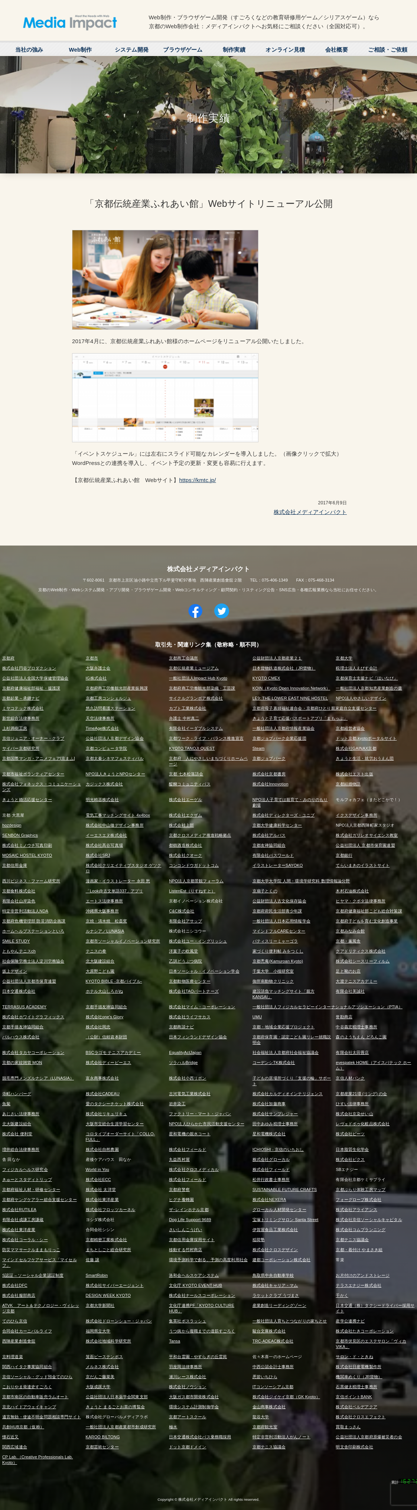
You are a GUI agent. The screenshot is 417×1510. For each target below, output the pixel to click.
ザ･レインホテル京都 (189, 1209)
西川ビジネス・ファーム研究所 (31, 881)
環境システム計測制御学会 (194, 1407)
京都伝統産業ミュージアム (194, 668)
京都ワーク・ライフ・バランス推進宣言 (206, 738)
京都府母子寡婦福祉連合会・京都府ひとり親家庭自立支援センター (315, 708)
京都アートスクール (187, 1417)
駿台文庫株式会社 (269, 1331)
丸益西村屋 (179, 1159)
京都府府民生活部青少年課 (277, 911)
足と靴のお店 (348, 971)
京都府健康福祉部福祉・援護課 (31, 688)
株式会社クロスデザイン (275, 1249)
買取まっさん (348, 1427)
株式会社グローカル (271, 1159)
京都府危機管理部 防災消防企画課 (33, 921)
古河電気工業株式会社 (190, 1093)
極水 (173, 1427)
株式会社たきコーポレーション (365, 1331)
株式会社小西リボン (187, 1078)
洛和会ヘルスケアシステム (194, 1275)
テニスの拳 (96, 951)
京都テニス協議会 (352, 1239)
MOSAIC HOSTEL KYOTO (27, 855)
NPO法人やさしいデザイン (361, 698)
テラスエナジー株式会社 (358, 1285)
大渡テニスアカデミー (356, 981)
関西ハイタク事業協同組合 (27, 1366)
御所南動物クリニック (273, 981)
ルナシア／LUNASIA (105, 931)
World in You (97, 1169)
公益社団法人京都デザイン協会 (115, 738)
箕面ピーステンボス (104, 1356)
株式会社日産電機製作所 (358, 1366)
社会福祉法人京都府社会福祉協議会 (286, 1052)
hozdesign (12, 825)
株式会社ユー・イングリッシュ (198, 941)
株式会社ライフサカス (190, 1017)
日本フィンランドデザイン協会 (198, 1037)
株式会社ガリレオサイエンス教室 (367, 835)
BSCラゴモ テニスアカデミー (113, 1052)
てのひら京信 (14, 1321)
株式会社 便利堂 (17, 1134)
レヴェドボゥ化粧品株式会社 (363, 1124)
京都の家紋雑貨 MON (22, 1062)
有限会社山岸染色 (18, 901)
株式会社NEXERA (269, 1199)
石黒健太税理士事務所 (356, 1386)
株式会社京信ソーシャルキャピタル (369, 1219)
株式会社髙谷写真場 (104, 845)
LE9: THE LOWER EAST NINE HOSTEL (290, 698)
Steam (259, 748)
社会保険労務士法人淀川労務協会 (33, 961)
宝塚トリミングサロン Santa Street (286, 1219)
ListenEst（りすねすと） (192, 891)
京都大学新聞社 (100, 1305)
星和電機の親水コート (190, 1134)
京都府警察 (179, 1189)
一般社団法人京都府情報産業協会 (284, 728)
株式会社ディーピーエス (108, 1062)
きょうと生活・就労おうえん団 (365, 758)
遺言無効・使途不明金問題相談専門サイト (41, 1417)
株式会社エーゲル (185, 799)
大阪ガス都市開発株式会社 (194, 1397)
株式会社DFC (14, 1285)
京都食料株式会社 (18, 891)
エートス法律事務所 (104, 901)
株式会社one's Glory (105, 1017)
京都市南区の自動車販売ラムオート (35, 1397)
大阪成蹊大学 (98, 1386)
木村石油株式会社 (352, 891)
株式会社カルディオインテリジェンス (288, 1093)
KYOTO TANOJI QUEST (192, 748)
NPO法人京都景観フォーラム (196, 881)
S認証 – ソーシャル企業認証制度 (32, 1275)
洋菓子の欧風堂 (183, 951)
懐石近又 (10, 1437)
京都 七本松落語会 (186, 774)
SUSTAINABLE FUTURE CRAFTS (285, 1189)
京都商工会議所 (183, 658)
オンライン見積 (285, 49)
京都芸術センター (102, 1447)
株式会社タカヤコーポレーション (33, 1052)
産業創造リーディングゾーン (279, 1305)
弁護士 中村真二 (184, 718)
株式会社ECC (98, 1179)
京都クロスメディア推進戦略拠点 (200, 835)
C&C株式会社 (181, 911)
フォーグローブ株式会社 (358, 1199)
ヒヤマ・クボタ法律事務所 (360, 901)
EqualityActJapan (185, 1052)
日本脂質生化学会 (352, 1149)
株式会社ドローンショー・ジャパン (119, 1321)
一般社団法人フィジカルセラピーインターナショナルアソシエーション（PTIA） (328, 1007)
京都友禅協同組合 (269, 845)
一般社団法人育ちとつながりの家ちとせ (290, 1321)
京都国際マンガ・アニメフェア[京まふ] (38, 758)
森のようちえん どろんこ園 (361, 1037)
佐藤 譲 (93, 1259)
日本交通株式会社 (18, 991)
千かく (342, 1295)
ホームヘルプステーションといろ (33, 931)
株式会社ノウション (187, 1386)
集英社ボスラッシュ (187, 1321)
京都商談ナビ (181, 1027)
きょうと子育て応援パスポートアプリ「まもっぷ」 (300, 718)
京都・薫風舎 (348, 941)
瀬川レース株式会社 (187, 1376)
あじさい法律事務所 (20, 1114)
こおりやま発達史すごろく (27, 1386)
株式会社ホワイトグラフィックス (33, 1017)
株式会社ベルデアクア (356, 1407)
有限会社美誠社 (350, 991)
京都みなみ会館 (350, 931)
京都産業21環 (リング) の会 (361, 1093)
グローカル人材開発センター (279, 1209)
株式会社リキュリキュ (106, 1114)
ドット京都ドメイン (187, 1447)
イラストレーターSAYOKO (278, 865)
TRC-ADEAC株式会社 (273, 1341)
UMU (257, 1017)
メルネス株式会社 (102, 1366)
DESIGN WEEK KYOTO (108, 1295)
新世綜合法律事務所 (20, 718)
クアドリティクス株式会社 (360, 951)
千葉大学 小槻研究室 (273, 971)
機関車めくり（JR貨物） (359, 1376)
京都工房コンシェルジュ (108, 698)
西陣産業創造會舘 (18, 1341)
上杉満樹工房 (14, 728)
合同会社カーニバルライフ (27, 1331)
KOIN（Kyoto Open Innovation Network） (291, 688)
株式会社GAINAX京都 (356, 748)
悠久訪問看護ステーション (111, 708)
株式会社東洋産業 (102, 1199)
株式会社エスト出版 (354, 774)
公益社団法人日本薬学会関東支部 (117, 1397)
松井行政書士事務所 (271, 1179)
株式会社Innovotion (271, 784)
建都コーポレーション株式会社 (281, 1259)
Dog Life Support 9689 (190, 1219)
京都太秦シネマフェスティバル (115, 758)
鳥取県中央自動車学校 (273, 1275)
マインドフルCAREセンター (279, 931)
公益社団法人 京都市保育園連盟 (365, 845)
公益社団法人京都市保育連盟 (29, 981)
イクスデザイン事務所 (356, 815)
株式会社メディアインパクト (310, 512)
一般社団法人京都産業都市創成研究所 (121, 1427)
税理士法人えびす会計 (356, 668)
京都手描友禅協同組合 (106, 1007)
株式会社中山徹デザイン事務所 (115, 825)
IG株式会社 (96, 678)
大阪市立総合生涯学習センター (115, 1124)
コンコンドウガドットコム (194, 865)
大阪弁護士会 (98, 668)
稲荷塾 (259, 1239)
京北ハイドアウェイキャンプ (29, 1407)
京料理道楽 (12, 1356)
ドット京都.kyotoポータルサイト (366, 738)
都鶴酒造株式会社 (185, 845)
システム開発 (132, 49)
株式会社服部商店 (18, 1295)
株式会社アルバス (269, 835)
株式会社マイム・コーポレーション (202, 1007)
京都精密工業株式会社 (106, 1239)
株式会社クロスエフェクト (360, 1417)
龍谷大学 (261, 1417)
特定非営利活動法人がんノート (281, 1437)
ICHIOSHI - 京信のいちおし (278, 1149)
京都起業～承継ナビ (20, 698)
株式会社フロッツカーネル (111, 1209)
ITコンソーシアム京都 (273, 1386)
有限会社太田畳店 (352, 1052)
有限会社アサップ (185, 921)
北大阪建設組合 (100, 961)
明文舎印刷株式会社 (354, 1447)
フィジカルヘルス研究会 (25, 1169)
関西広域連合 (14, 1447)
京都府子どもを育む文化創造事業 (367, 921)
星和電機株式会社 (269, 1134)
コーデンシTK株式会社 (274, 1062)
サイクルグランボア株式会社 (196, 698)
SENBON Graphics (20, 835)
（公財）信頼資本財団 (106, 1037)
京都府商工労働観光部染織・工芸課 (202, 688)
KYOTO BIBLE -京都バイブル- (114, 981)
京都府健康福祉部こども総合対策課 (369, 911)
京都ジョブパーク (269, 758)
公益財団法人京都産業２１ (277, 658)
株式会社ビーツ (350, 1134)
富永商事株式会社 (102, 1078)
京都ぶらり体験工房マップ (360, 1189)
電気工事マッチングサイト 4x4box (118, 815)
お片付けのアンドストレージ (363, 1275)
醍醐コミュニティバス (190, 784)
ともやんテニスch (19, 951)
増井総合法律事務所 (20, 1149)
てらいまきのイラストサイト (363, 865)
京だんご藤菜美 (100, 1376)
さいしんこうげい (185, 1229)
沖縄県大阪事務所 (102, 911)
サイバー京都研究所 (20, 748)
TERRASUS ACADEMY (24, 1007)
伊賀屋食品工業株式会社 (275, 1229)
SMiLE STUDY (16, 941)
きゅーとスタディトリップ (27, 1179)
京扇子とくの (265, 891)
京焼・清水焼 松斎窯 (106, 921)
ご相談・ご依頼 (387, 49)
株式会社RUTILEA (19, 1209)
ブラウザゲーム (182, 49)
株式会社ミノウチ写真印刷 (27, 845)
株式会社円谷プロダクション (29, 668)
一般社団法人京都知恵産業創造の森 (369, 688)
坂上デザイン (14, 971)
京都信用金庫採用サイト (192, 1239)
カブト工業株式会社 (187, 708)
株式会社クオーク (185, 855)
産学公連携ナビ (350, 1321)
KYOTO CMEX (266, 678)
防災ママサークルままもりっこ (31, 1249)
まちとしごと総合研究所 (108, 1249)
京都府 (8, 658)
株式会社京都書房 (269, 774)
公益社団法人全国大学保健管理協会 (35, 678)
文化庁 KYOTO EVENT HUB (195, 1285)
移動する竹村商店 (185, 1249)
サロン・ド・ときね (354, 1356)
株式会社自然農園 (102, 1149)
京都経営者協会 (350, 728)
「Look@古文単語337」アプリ (114, 891)
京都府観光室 (265, 1427)
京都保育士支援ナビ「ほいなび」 (367, 678)
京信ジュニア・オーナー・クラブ (33, 738)
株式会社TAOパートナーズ (194, 991)
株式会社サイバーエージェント (115, 1285)
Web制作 (80, 49)
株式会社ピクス (350, 1159)
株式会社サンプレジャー (275, 1114)
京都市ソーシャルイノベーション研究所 (123, 941)
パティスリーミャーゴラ (275, 941)
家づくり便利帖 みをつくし (278, 951)
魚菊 (6, 1103)
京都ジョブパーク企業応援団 (279, 738)
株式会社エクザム (185, 815)
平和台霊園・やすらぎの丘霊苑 (198, 1356)
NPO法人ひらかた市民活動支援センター (206, 1124)
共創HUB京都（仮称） (23, 1427)
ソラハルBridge (183, 1062)
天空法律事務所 (100, 718)
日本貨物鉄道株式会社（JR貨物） (284, 668)
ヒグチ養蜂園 (181, 1199)
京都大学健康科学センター (277, 825)
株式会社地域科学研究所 (108, 1341)
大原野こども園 (100, 971)
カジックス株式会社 (104, 784)
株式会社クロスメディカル (194, 1169)
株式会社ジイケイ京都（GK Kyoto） (286, 1397)
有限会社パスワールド (273, 855)
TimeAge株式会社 (102, 728)
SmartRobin (97, 1275)
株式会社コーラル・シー (25, 1239)
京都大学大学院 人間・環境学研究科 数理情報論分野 (301, 881)
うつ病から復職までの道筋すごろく (202, 1331)
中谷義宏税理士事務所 (356, 1027)
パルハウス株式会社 (20, 1037)
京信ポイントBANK (354, 1397)
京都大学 (344, 658)
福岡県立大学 (98, 1331)
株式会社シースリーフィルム (363, 961)
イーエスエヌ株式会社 (106, 835)
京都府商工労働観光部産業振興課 (117, 688)
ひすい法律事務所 (352, 1103)
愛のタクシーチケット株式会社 (115, 1103)
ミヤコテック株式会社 (23, 708)
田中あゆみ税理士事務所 (275, 1124)
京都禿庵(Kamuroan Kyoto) (278, 961)
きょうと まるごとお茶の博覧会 (115, 1407)
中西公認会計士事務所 (273, 1366)
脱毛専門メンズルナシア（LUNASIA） (38, 1078)
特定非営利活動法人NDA (25, 911)
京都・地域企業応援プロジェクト (284, 1027)
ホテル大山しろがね (104, 991)
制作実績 (234, 49)
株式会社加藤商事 (269, 1103)
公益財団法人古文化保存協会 (279, 901)
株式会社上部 (181, 825)
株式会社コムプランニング (360, 1229)
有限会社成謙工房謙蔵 (23, 1219)
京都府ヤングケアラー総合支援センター (39, 1199)
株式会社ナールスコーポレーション (202, 1295)
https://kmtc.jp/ (197, 480)
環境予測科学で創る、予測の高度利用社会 (208, 1259)
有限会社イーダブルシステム (196, 728)
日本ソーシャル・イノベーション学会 (204, 971)
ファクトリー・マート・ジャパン (200, 1114)
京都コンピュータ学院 (106, 748)
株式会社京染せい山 (354, 1114)
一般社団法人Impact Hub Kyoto (198, 678)
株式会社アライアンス (356, 1209)
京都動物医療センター (190, 981)
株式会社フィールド (187, 1149)
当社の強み (29, 49)
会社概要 (336, 49)
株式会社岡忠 (98, 1027)
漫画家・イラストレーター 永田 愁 (118, 881)
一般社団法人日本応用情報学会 (281, 921)
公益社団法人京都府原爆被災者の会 (369, 1437)
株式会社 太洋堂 (101, 1189)
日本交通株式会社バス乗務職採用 (200, 1437)
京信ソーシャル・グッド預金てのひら (37, 1376)
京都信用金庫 (14, 865)
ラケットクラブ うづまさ (276, 1295)
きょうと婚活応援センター (27, 799)
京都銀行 (344, 855)
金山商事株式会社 (269, 1407)
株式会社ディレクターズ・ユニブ (284, 815)
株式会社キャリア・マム (275, 1285)
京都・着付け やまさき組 (359, 1249)
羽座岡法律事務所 (185, 1366)
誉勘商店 (344, 1017)
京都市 (92, 658)
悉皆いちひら (265, 1376)
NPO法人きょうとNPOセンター (115, 774)
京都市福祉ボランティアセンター (33, 774)
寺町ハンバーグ (16, 1093)
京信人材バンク (350, 1078)
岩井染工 (177, 1103)
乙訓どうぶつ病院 (185, 961)
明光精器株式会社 (102, 799)
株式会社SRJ (98, 855)
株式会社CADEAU (103, 1093)
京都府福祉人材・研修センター (31, 1189)
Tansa (174, 1341)
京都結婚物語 (348, 784)
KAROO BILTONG (103, 1437)
